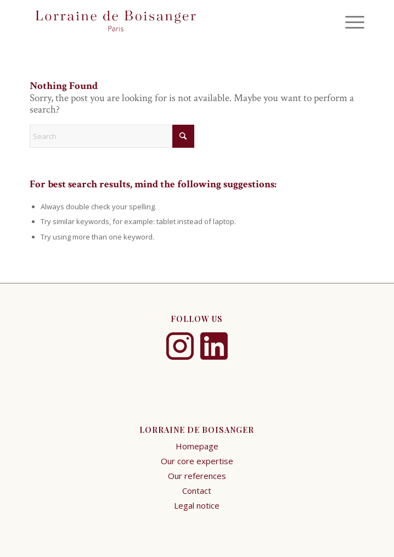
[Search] (112, 136)
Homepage (197, 446)
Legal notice (196, 505)
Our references (197, 475)
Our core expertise (197, 460)
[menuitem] (349, 22)
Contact (196, 490)
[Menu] (349, 22)
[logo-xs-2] (163, 22)
